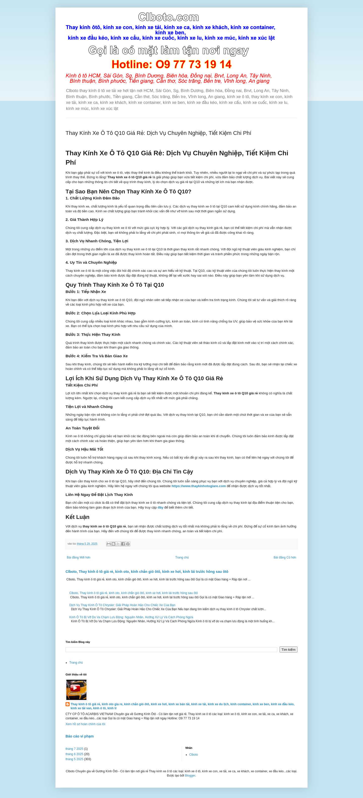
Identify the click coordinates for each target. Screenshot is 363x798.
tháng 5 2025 (74, 759)
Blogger (190, 775)
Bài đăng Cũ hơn (285, 557)
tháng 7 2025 (74, 749)
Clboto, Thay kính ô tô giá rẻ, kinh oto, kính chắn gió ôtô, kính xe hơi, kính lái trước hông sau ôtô (147, 572)
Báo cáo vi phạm (80, 736)
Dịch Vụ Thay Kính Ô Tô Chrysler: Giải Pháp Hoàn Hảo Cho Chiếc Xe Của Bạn (122, 605)
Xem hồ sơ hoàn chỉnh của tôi (85, 724)
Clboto (193, 754)
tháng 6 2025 (74, 754)
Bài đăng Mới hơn (78, 557)
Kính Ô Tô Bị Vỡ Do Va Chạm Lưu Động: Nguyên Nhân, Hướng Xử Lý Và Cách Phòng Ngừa (131, 617)
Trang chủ (182, 557)
